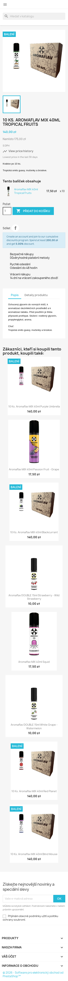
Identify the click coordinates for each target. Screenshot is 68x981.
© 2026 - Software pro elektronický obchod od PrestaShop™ (33, 974)
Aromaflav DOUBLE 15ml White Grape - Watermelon (34, 726)
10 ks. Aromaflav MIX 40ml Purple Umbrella (34, 406)
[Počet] (7, 211)
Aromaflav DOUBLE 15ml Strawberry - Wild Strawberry (34, 597)
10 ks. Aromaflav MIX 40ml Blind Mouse (34, 854)
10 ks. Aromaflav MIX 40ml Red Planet (34, 791)
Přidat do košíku (33, 211)
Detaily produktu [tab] (36, 295)
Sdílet (15, 228)
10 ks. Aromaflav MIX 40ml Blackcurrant (34, 532)
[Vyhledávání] (34, 16)
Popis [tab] (14, 295)
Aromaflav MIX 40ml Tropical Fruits (26, 191)
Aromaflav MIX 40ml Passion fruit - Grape (34, 469)
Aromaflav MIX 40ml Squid (34, 661)
